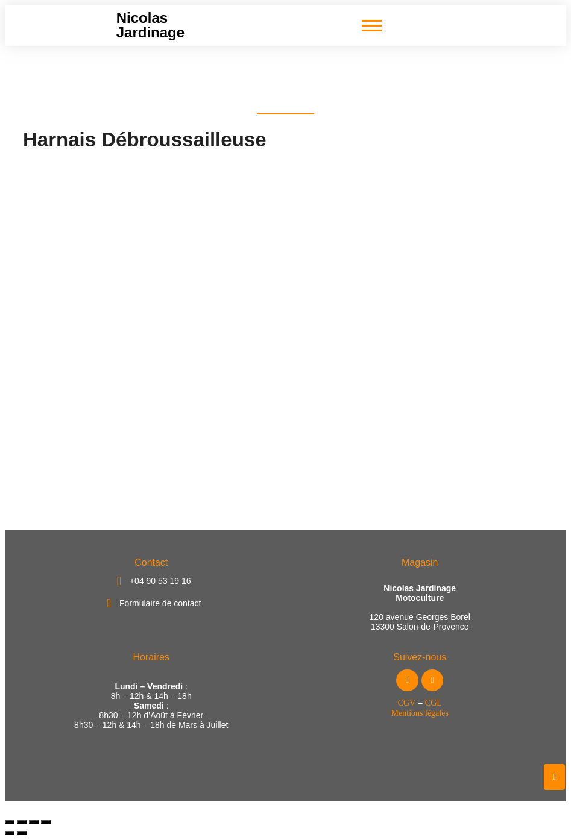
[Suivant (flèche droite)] (22, 833)
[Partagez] (34, 822)
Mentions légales (420, 713)
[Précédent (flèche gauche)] (9, 833)
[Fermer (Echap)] (46, 822)
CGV (407, 702)
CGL (433, 702)
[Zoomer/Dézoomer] (9, 822)
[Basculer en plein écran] (22, 822)
